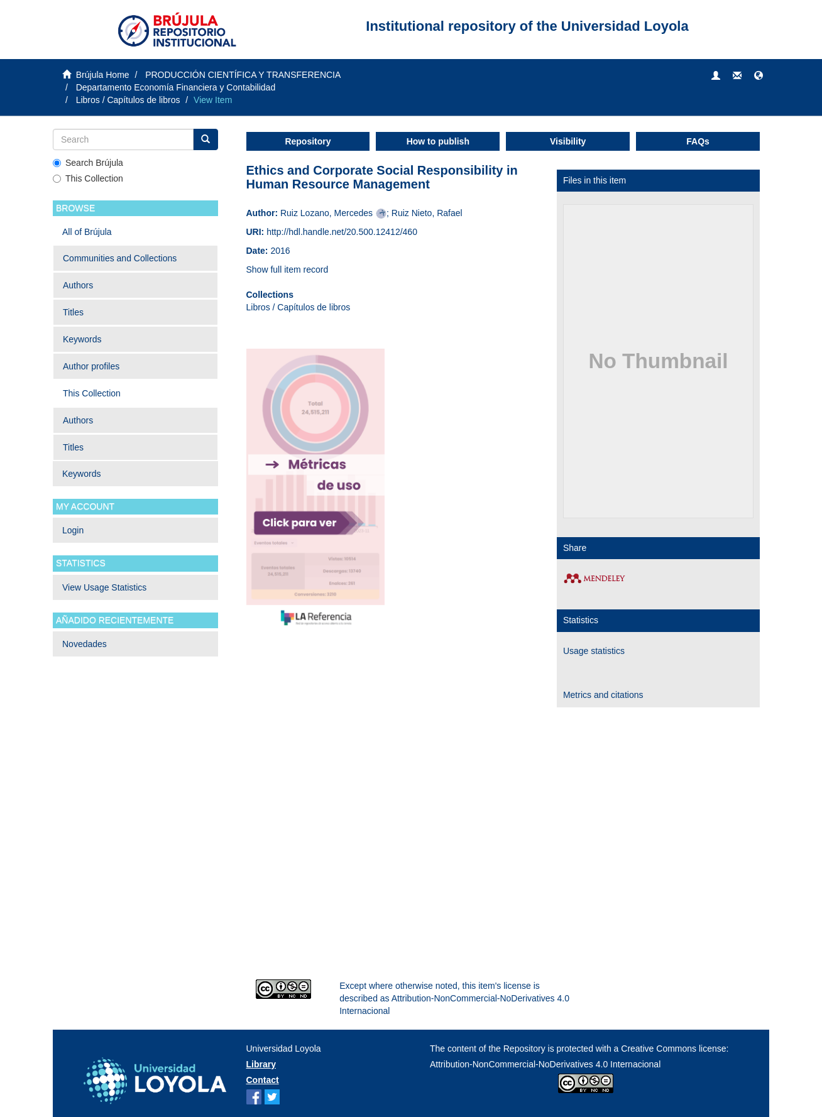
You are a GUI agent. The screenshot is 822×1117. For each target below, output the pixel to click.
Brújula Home (102, 75)
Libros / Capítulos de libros (128, 100)
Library (261, 1064)
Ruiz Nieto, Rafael (427, 213)
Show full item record (287, 269)
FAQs (698, 141)
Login (73, 530)
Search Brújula (88, 163)
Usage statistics (594, 651)
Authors (78, 285)
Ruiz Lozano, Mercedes (326, 213)
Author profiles (91, 366)
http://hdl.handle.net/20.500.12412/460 (341, 232)
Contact (262, 1080)
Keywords (82, 339)
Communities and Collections (120, 258)
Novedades (84, 644)
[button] (758, 76)
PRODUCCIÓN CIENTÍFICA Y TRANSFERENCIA (243, 75)
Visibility (568, 141)
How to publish (438, 141)
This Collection (88, 178)
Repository (308, 141)
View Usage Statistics (104, 587)
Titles (73, 312)
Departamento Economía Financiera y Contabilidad (176, 87)
